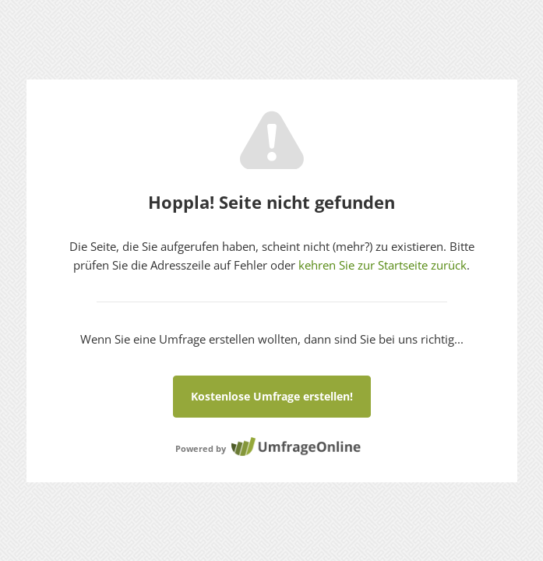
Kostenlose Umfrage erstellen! (272, 396)
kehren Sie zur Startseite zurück (382, 265)
